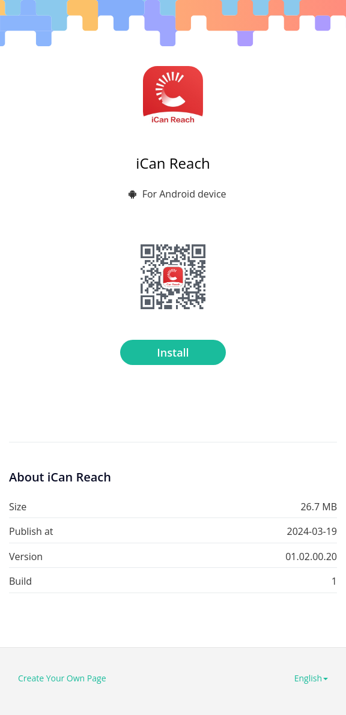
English (311, 678)
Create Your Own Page (62, 678)
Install (173, 352)
